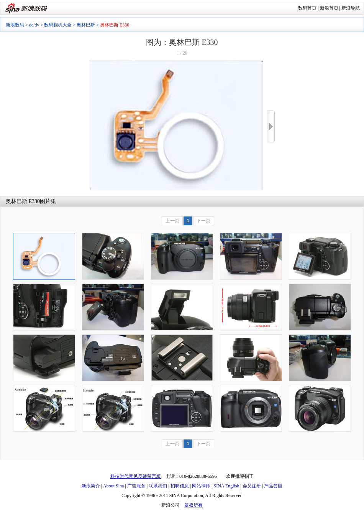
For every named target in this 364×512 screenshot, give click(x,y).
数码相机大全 (58, 25)
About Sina (113, 486)
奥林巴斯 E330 (23, 201)
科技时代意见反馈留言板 (135, 476)
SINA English (226, 486)
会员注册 (252, 486)
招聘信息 (180, 486)
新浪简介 (91, 486)
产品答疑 (273, 486)
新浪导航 (350, 8)
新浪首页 (329, 8)
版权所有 (193, 505)
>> (271, 126)
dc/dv (34, 25)
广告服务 (136, 486)
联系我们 (158, 486)
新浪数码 (15, 25)
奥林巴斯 (86, 25)
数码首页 (307, 8)
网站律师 (201, 486)
